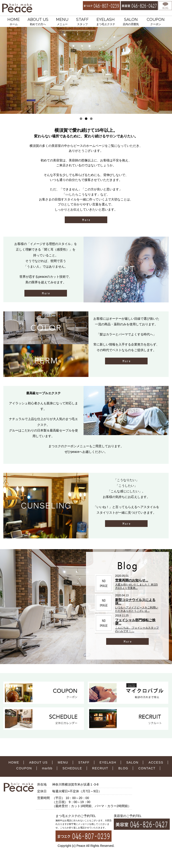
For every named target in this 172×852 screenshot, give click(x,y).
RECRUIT (100, 768)
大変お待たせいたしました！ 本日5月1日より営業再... (136, 586)
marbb (47, 768)
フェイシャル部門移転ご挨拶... (135, 621)
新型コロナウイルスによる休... (135, 601)
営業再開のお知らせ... (131, 580)
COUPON (156, 22)
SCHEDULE (72, 768)
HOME (13, 22)
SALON (131, 22)
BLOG (123, 768)
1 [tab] (81, 118)
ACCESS (155, 762)
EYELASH (105, 22)
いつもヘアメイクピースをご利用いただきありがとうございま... (136, 609)
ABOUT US (38, 22)
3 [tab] (91, 118)
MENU (62, 22)
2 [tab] (86, 118)
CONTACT (146, 768)
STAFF (82, 22)
